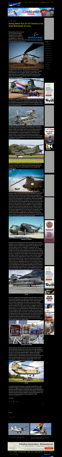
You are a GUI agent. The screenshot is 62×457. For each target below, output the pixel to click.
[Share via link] (16, 401)
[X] (13, 454)
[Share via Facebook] (9, 401)
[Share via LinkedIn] (13, 401)
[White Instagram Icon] (17, 454)
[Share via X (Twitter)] (11, 401)
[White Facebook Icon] (11, 454)
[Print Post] (18, 401)
